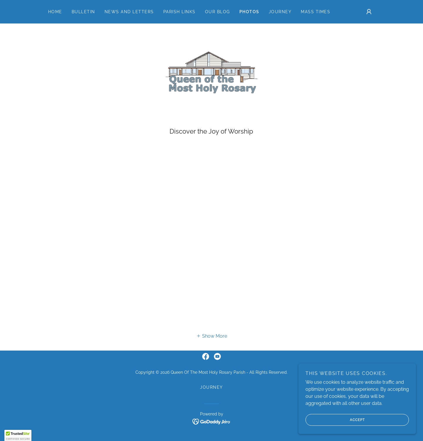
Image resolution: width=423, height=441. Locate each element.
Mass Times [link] (315, 11)
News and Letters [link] (129, 11)
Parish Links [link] (179, 11)
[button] (369, 12)
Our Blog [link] (217, 11)
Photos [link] (249, 11)
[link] (211, 78)
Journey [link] (280, 11)
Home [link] (55, 11)
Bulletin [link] (83, 11)
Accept (335, 420)
